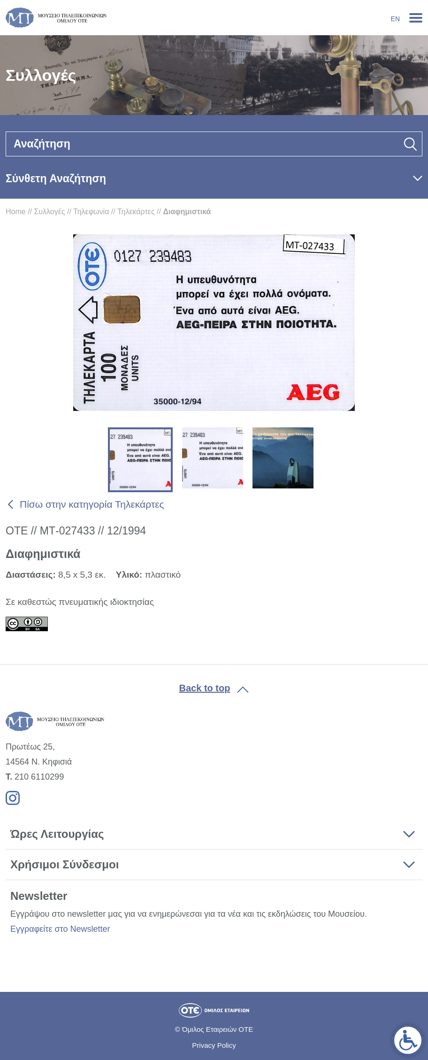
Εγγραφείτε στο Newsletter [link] (60, 929)
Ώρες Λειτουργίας (57, 834)
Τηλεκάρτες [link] (136, 212)
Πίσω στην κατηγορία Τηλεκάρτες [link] (92, 504)
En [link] (395, 19)
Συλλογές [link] (49, 212)
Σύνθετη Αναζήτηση (56, 178)
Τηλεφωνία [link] (91, 212)
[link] (408, 1040)
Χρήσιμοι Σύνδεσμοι (64, 864)
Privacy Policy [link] (214, 1045)
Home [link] (16, 212)
